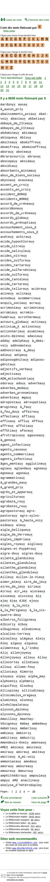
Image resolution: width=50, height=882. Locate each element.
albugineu (9, 627)
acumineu (35, 329)
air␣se (20, 589)
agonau (22, 471)
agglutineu (36, 462)
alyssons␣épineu (15, 712)
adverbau (36, 381)
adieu (6, 353)
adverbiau (9, 395)
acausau (25, 178)
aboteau (23, 150)
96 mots (35, 827)
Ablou (25, 136)
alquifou (8, 684)
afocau (26, 429)
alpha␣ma (36, 674)
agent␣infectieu (15, 443)
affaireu (30, 410)
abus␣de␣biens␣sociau (20, 173)
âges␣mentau (11, 462)
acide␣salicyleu (15, 249)
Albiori (7, 622)
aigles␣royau (12, 542)
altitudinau (33, 689)
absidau (27, 159)
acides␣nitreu (13, 254)
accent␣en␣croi (14, 183)
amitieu (7, 755)
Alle (42, 655)
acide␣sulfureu (14, 273)
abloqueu (8, 136)
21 (7, 88)
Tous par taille (33, 75)
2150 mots (34, 811)
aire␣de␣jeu (35, 580)
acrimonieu (34, 306)
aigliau (35, 542)
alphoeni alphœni (17, 679)
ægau (26, 395)
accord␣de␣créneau (17, 202)
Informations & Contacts (15, 878)
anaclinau (30, 778)
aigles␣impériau (15, 537)
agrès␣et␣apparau (16, 490)
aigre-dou (9, 551)
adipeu (20, 353)
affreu (7, 424)
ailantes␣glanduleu (18, 561)
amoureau (24, 764)
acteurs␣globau (14, 320)
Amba (24, 722)
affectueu (9, 414)
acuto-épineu (12, 334)
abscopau (8, 159)
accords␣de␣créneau (18, 211)
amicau (17, 745)
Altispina (9, 689)
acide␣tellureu (14, 287)
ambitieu (8, 736)
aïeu (21, 523)
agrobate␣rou (12, 499)
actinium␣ (9, 325)
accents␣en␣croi (15, 188)
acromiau (8, 310)
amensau (38, 741)
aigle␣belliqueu (15, 528)
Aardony (7, 102)
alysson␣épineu (14, 707)
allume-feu (24, 665)
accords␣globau (14, 216)
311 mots (36, 824)
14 (13, 83)
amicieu (33, 745)
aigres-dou (32, 551)
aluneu (26, 698)
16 (24, 83)
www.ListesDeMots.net (24, 840)
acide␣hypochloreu (17, 240)
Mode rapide (9, 31)
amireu (22, 750)
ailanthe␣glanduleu (18, 566)
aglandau (22, 466)
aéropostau (10, 400)
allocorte (9, 660)
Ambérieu (8, 726)
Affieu (28, 414)
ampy (5, 778)
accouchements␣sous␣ (19, 230)
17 (30, 83)
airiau (34, 585)
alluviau (8, 670)
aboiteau (8, 140)
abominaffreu (34, 145)
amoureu (7, 769)
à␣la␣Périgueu (13, 608)
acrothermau (29, 315)
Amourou (25, 769)
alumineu (8, 698)
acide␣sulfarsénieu (18, 268)
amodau (30, 759)
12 (1, 83)
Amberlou (28, 726)
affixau (7, 419)
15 (18, 83)
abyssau (7, 178)
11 (40, 79)
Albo (22, 622)
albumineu (31, 627)
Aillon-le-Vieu (30, 575)
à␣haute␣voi (31, 518)
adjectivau (10, 372)
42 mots (32, 821)
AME (4, 745)
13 (7, 83)
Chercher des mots (37, 20)
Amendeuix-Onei (14, 741)
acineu (7, 291)
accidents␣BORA (14, 197)
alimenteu (9, 646)
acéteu (7, 235)
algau (16, 641)
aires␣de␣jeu (12, 585)
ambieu (7, 731)
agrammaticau (12, 476)
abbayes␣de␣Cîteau (17, 126)
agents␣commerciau (17, 452)
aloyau (7, 674)
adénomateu (21, 343)
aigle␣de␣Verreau (16, 533)
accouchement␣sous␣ (18, 225)
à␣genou (8, 438)
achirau (23, 235)
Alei (40, 637)
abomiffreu (30, 140)
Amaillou (8, 717)
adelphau (20, 339)
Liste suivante (40, 795)
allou (6, 665)
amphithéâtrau (13, 774)
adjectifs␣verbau (16, 367)
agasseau (35, 433)
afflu (23, 419)
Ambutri (27, 736)
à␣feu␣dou (9, 410)
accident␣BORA (13, 192)
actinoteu (31, 325)
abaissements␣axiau (18, 112)
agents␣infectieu (16, 457)
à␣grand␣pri (11, 485)
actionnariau (12, 329)
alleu (29, 655)
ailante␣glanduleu (17, 556)
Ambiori (23, 731)
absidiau (8, 164)
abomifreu (9, 145)
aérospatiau (35, 400)
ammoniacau (10, 759)
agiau (6, 466)
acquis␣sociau (13, 301)
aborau (7, 150)
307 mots (38, 830)
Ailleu (7, 575)
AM (15, 778)
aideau (7, 523)
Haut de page (40, 800)
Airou (6, 589)
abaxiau (18, 117)
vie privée (19, 873)
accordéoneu (11, 206)
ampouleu (37, 774)
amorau (7, 764)
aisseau (7, 594)
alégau (26, 637)
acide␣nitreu (12, 244)
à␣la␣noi (21, 603)
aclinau (23, 291)
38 (33, 789)
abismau (29, 131)
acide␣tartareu (14, 282)
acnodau (7, 296)
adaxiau (34, 334)
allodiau (30, 660)
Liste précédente (11, 795)
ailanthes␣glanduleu (19, 570)
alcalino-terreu (15, 632)
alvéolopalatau (14, 703)
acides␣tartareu (15, 263)
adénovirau (10, 348)
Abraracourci (12, 154)
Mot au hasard (11, 800)
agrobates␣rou (13, 504)
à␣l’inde (30, 646)
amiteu (38, 750)
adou (21, 381)
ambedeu (39, 722)
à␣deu (29, 348)
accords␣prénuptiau (18, 221)
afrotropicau (12, 433)
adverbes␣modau (14, 386)
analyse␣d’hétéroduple (21, 783)
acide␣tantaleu (14, 277)
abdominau (9, 131)
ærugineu (8, 405)
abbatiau (36, 117)
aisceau (37, 589)
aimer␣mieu (10, 580)
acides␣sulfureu (15, 258)
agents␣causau (13, 447)
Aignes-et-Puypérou (18, 547)
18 (35, 83)
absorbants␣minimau (18, 169)
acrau (35, 301)
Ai (38, 594)
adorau (7, 381)
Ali (4, 651)
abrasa (34, 154)
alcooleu (8, 637)
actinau (38, 320)
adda (5, 339)
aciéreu (38, 287)
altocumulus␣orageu (18, 693)
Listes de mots (11, 20)
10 (34, 79)
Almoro (26, 670)
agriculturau (12, 495)
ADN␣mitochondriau (17, 377)
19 (41, 83)
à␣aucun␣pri (11, 107)
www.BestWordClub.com (24, 846)
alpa (21, 674)
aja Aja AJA (13, 599)
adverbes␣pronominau (19, 391)
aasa (22, 102)
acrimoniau (10, 306)
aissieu (25, 594)
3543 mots (34, 814)
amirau (7, 750)
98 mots (35, 817)
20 (1, 88)
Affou (37, 419)
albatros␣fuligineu (18, 618)
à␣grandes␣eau (13, 481)
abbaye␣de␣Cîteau (16, 121)
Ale (4, 641)
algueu (31, 641)
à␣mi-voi (26, 755)
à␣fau (25, 405)
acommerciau (29, 296)
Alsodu (26, 684)
